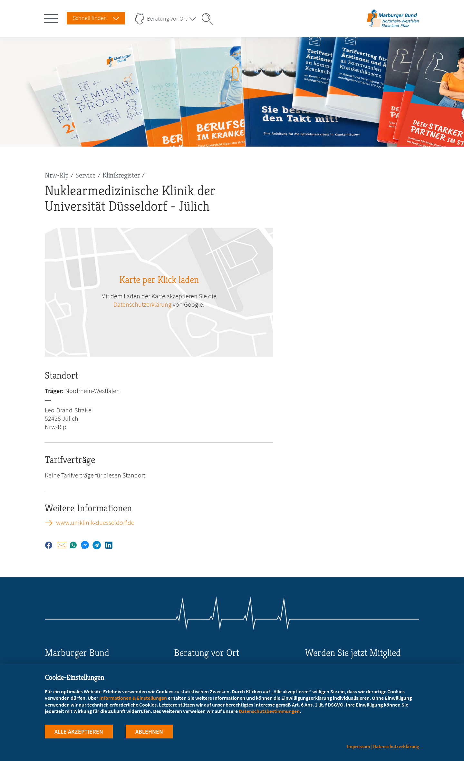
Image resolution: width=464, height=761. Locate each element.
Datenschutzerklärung (142, 304)
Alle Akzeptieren (78, 731)
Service (85, 175)
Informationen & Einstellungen (133, 698)
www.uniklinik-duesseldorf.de (95, 522)
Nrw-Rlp (57, 175)
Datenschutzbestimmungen (269, 711)
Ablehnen (149, 731)
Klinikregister (121, 175)
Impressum (358, 746)
